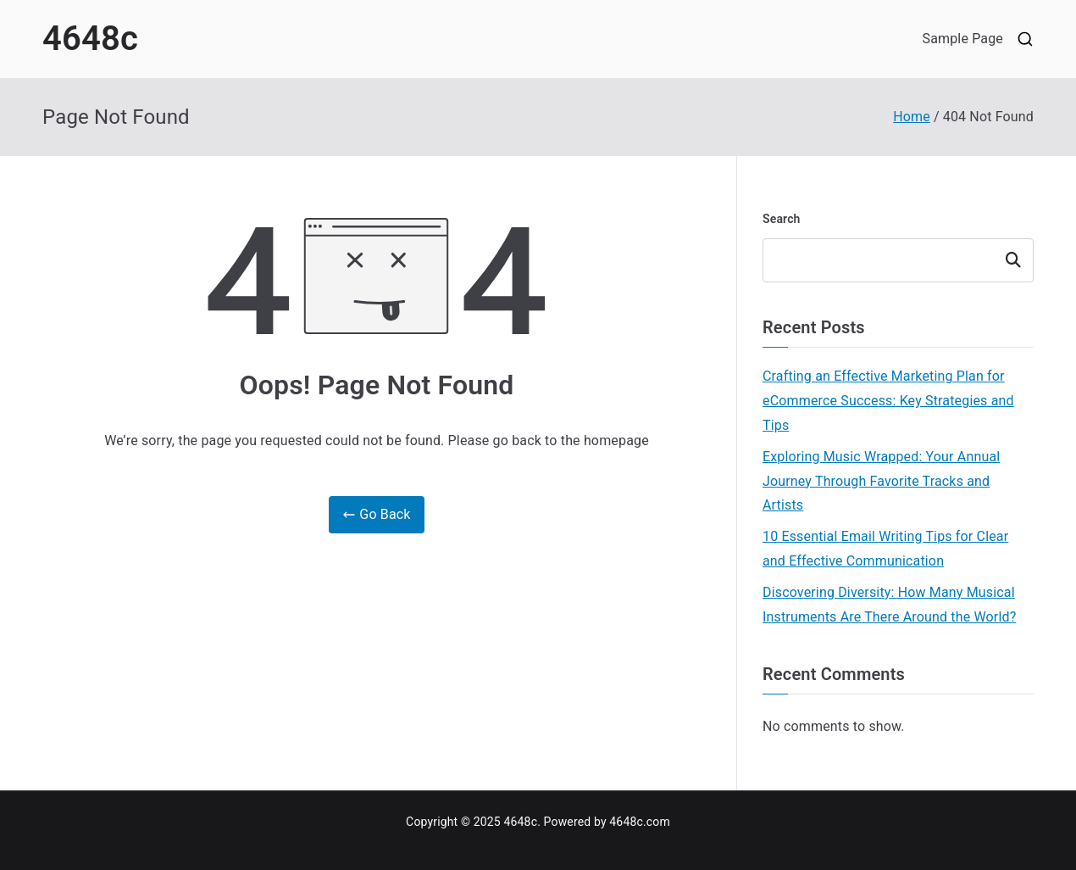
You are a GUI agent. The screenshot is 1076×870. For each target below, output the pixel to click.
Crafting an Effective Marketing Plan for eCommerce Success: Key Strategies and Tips (888, 400)
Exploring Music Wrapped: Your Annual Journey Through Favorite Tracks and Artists (881, 481)
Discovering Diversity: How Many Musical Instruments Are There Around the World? (889, 604)
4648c (90, 39)
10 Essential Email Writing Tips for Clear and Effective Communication (885, 548)
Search (782, 219)
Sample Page (962, 39)
